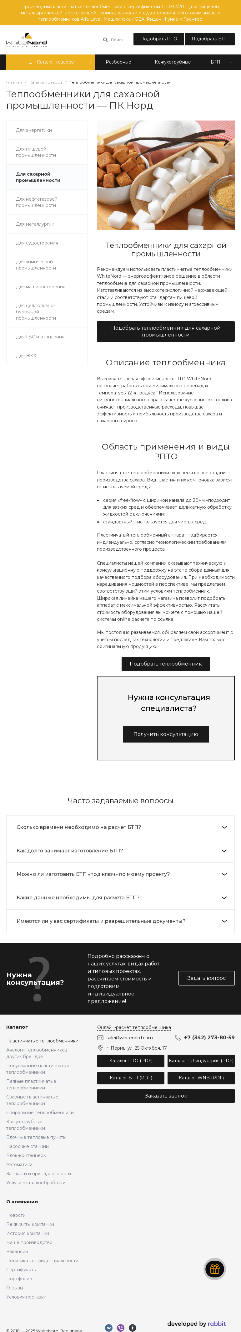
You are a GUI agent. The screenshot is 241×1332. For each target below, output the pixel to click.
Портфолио (19, 1279)
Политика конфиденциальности (42, 1260)
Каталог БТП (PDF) (131, 1078)
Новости (16, 1215)
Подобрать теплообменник (166, 664)
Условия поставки (26, 1297)
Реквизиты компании (30, 1224)
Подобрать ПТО (158, 39)
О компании (22, 1202)
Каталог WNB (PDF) (201, 1078)
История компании (27, 1233)
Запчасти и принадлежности (38, 1173)
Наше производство (29, 1242)
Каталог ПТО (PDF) (131, 1060)
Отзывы (14, 1288)
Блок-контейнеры (26, 1155)
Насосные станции (27, 1146)
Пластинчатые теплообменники (42, 1041)
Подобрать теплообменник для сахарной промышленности (166, 331)
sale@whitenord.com (130, 1038)
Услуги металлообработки (36, 1182)
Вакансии (17, 1251)
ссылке (165, 619)
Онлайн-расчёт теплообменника (134, 1027)
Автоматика (19, 1164)
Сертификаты (21, 1270)
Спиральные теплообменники (40, 1112)
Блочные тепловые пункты (36, 1137)
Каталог (17, 1027)
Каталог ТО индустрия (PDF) (201, 1060)
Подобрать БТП (210, 39)
